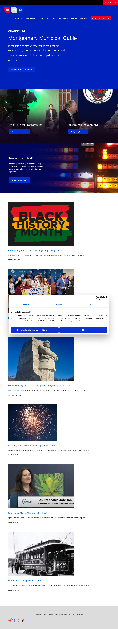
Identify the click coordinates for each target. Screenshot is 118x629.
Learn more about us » (19, 180)
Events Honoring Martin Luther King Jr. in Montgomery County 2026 (39, 385)
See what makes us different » (21, 69)
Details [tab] (59, 304)
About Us (19, 18)
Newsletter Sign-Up (101, 18)
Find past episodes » (78, 132)
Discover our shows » (19, 132)
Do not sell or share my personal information (34, 330)
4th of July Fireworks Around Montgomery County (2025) (34, 445)
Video (41, 18)
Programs (30, 18)
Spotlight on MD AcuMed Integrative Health (28, 513)
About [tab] (92, 304)
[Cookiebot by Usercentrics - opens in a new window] (97, 298)
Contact (83, 18)
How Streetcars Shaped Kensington (24, 580)
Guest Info (63, 18)
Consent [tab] (26, 304)
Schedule (51, 18)
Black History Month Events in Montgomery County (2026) (35, 250)
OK (83, 330)
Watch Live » (110, 2)
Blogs (74, 18)
